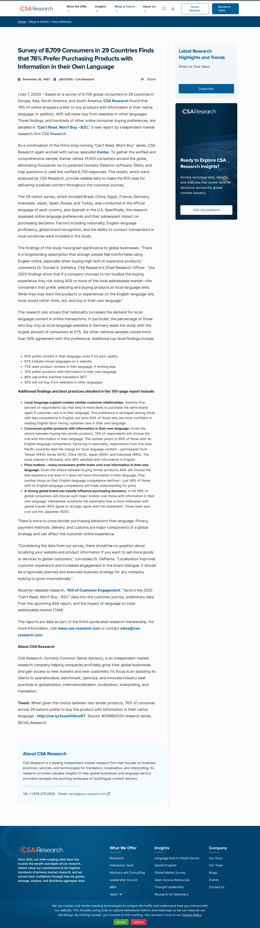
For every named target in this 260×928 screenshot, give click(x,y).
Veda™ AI (114, 896)
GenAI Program (166, 866)
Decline (139, 922)
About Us (149, 8)
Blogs (215, 873)
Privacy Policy (191, 915)
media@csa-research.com (90, 794)
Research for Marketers (173, 896)
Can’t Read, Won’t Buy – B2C (63, 127)
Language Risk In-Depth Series (178, 858)
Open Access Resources (173, 881)
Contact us (219, 889)
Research (114, 858)
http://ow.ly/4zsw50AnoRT (61, 716)
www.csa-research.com (79, 628)
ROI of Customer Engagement (94, 590)
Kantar (103, 152)
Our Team (218, 866)
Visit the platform (206, 210)
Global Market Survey (171, 873)
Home (22, 22)
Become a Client (224, 8)
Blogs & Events (125, 8)
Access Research (195, 8)
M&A (110, 889)
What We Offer (78, 8)
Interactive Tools (120, 866)
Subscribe (206, 88)
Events (216, 881)
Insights (101, 8)
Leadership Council (121, 881)
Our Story (218, 858)
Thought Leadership (170, 889)
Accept (121, 922)
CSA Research (116, 101)
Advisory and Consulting (126, 873)
